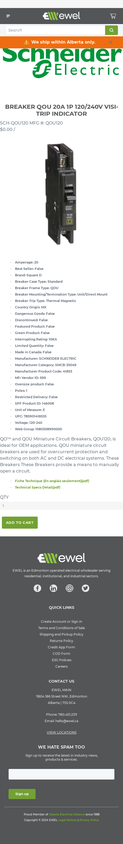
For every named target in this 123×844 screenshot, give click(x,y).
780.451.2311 (67, 715)
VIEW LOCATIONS (61, 732)
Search (111, 30)
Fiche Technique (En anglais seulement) (52, 481)
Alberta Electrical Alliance (67, 814)
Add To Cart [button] (20, 522)
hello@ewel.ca (66, 721)
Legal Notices (67, 820)
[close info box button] (110, 42)
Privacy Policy (89, 820)
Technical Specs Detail (37, 487)
